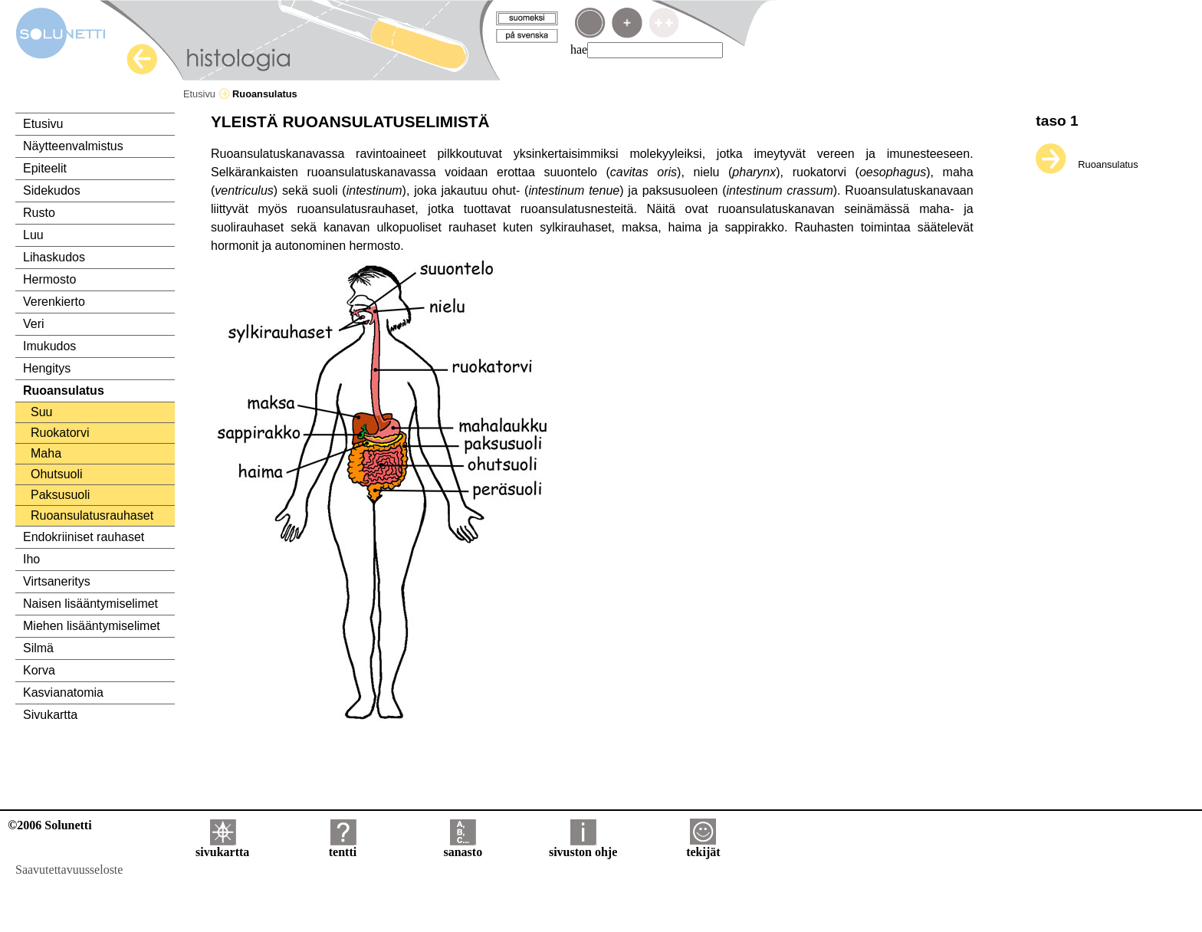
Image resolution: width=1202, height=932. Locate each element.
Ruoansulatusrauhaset (92, 515)
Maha (46, 453)
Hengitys (47, 368)
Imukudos (49, 346)
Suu (41, 411)
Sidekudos (51, 190)
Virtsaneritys (56, 581)
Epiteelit (45, 168)
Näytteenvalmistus (73, 146)
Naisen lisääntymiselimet (90, 603)
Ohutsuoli (57, 474)
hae (578, 49)
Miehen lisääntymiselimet (91, 625)
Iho (31, 559)
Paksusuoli (60, 494)
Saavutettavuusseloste (69, 869)
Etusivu (206, 94)
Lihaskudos (54, 257)
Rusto (39, 212)
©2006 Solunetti (49, 825)
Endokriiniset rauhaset (83, 536)
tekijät (703, 846)
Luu (33, 234)
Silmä (38, 648)
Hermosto (49, 279)
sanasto (462, 846)
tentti (342, 846)
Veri (33, 323)
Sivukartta (50, 714)
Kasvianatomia (63, 692)
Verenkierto (54, 301)
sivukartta (222, 846)
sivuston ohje (583, 846)
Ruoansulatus (63, 390)
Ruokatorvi (60, 432)
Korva (39, 670)
